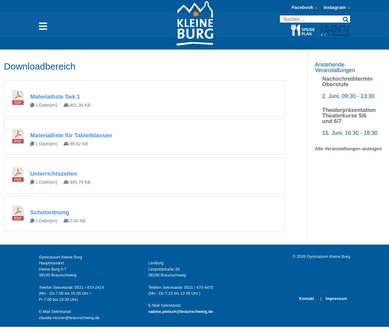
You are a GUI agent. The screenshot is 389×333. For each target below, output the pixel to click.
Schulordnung (49, 212)
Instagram (336, 7)
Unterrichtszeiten (53, 173)
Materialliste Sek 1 (55, 96)
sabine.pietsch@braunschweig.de (180, 311)
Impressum (336, 298)
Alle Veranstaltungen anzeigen (348, 148)
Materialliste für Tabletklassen (71, 135)
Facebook (305, 7)
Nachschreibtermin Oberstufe (347, 82)
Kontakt (306, 298)
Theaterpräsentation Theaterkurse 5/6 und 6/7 (349, 115)
